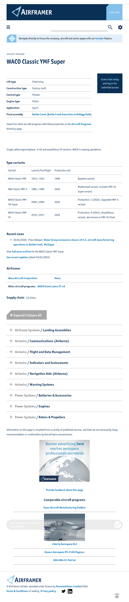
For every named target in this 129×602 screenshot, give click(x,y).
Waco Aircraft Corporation (22, 278)
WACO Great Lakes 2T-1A (51, 286)
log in (110, 83)
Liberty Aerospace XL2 (64, 544)
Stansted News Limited (69, 586)
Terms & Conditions (17, 591)
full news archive (21, 251)
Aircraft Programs (81, 124)
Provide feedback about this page (64, 490)
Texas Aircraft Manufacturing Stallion (65, 507)
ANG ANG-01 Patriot (64, 560)
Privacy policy (48, 591)
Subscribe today (110, 79)
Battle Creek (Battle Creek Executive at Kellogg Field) (62, 114)
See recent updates (17, 257)
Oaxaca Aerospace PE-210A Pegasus (64, 552)
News (58, 278)
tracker (99, 38)
